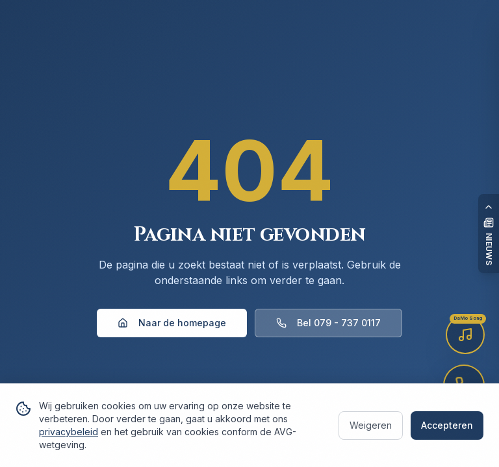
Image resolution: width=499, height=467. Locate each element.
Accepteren (447, 425)
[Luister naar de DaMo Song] (465, 335)
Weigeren (371, 425)
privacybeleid (68, 431)
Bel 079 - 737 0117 (328, 322)
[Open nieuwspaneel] (488, 233)
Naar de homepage (172, 322)
